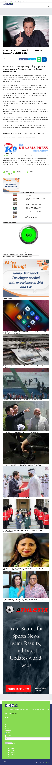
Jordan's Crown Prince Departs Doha (16, 498)
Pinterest (11, 752)
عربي (22, 1)
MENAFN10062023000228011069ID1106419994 (19, 137)
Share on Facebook (23, 59)
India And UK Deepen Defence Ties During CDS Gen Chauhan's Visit (22, 531)
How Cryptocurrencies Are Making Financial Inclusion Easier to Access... (17, 249)
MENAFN (6, 66)
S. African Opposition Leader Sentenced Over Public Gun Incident (24, 366)
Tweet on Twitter (32, 59)
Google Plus (12, 750)
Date (5, 59)
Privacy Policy (8, 723)
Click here (14, 713)
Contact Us (7, 724)
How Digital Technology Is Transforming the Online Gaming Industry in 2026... (18, 256)
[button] (26, 1)
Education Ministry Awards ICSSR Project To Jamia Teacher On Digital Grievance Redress (24, 568)
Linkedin (11, 754)
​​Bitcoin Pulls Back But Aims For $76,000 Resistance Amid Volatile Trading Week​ (24, 332)
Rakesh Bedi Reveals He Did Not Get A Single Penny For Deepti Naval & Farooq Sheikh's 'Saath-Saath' (24, 600)
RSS (10, 756)
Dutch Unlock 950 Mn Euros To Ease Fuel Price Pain (22, 465)
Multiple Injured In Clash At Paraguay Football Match (22, 400)
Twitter (11, 748)
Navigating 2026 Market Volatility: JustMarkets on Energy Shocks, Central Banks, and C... (21, 251)
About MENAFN (9, 728)
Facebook (11, 746)
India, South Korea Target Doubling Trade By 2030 (21, 432)
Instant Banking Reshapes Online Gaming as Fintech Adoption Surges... (17, 254)
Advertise (7, 726)
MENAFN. (12, 761)
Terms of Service (9, 721)
